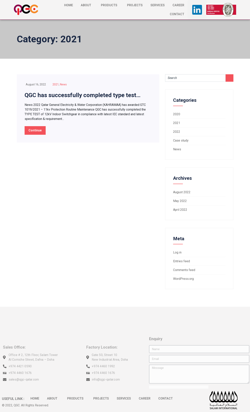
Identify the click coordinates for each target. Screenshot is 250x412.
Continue (35, 130)
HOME (68, 5)
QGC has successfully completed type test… (83, 95)
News (63, 84)
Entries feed (181, 261)
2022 (176, 132)
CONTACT (177, 14)
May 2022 (180, 201)
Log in (177, 252)
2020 (176, 114)
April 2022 (180, 210)
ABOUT (87, 5)
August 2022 (181, 192)
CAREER (178, 5)
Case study (181, 140)
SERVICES (157, 5)
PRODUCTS (110, 5)
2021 (55, 84)
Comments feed (184, 270)
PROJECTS (135, 5)
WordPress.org (183, 279)
